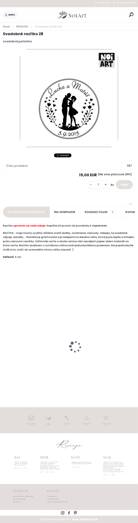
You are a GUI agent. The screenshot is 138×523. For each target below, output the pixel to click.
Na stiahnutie (64, 212)
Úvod (6, 26)
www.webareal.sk (85, 519)
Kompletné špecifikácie (26, 212)
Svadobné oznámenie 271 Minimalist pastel (100, 356)
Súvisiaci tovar (100, 212)
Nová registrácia (126, 2)
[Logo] (72, 14)
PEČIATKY (22, 26)
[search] (131, 14)
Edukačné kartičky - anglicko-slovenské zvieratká (28, 357)
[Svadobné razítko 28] (69, 98)
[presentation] (5, 340)
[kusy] (98, 184)
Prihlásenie (104, 2)
